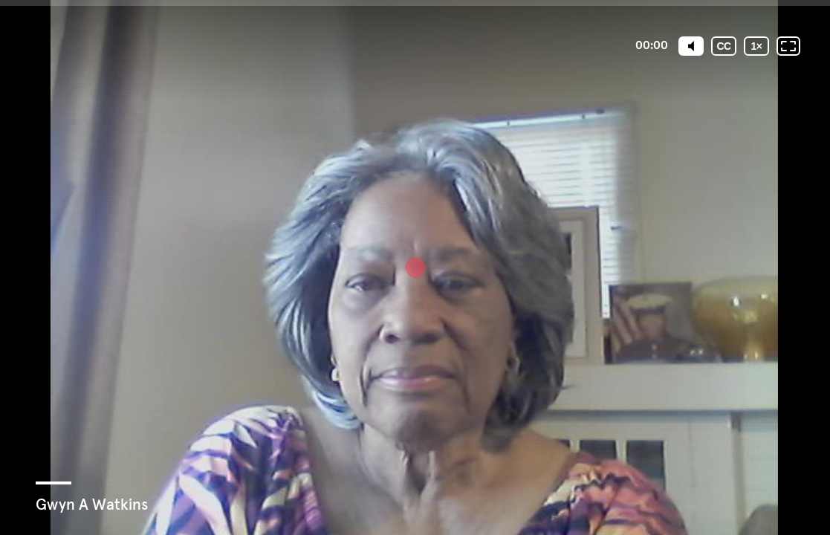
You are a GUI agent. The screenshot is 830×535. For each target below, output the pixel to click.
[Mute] (691, 46)
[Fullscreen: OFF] (788, 46)
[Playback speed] (756, 46)
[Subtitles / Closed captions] (723, 46)
